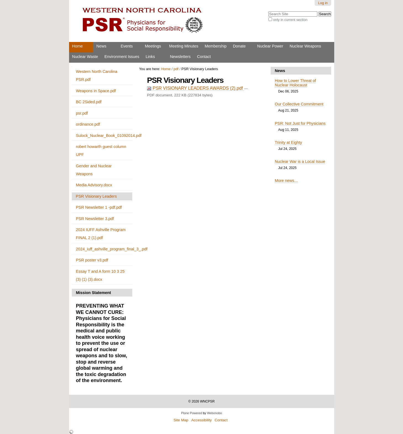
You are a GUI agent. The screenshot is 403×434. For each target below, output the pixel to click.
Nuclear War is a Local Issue (300, 161)
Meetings (153, 46)
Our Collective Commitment (299, 104)
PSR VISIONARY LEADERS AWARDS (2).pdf (195, 88)
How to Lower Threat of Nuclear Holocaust (295, 82)
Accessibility (201, 420)
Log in (323, 3)
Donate (239, 46)
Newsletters (180, 56)
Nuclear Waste (85, 56)
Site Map (180, 420)
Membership (215, 46)
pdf (175, 69)
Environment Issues (121, 56)
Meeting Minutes (183, 46)
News (101, 46)
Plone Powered (191, 413)
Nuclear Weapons (305, 46)
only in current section (290, 20)
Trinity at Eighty (288, 142)
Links (150, 56)
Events (127, 46)
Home (77, 46)
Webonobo (214, 413)
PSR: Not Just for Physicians (300, 123)
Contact (204, 56)
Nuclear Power (270, 46)
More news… (286, 180)
